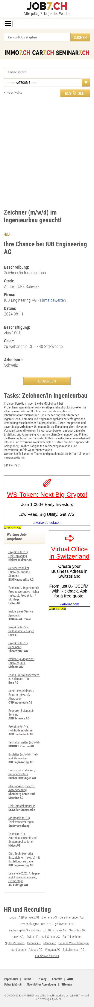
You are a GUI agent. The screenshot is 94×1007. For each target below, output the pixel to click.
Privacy (42, 979)
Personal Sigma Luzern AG (36, 924)
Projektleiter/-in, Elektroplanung (18, 554)
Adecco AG (35, 950)
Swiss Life (32, 937)
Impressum (11, 979)
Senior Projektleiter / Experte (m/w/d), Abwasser (21, 695)
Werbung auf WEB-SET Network (72, 995)
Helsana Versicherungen (73, 943)
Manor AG (49, 943)
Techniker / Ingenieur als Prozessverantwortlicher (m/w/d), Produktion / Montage (23, 593)
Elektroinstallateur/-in (21, 806)
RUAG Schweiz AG (55, 930)
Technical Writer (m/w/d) (24, 742)
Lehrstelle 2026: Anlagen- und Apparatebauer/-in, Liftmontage (24, 877)
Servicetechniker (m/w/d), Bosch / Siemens (19, 572)
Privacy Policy (13, 92)
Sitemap (66, 984)
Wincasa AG (52, 950)
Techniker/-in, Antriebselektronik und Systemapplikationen (22, 838)
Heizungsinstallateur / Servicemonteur (22, 772)
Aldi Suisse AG (51, 937)
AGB (70, 979)
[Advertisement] (47, 151)
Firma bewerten (53, 300)
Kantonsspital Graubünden (25, 930)
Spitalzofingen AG (73, 950)
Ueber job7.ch (12, 984)
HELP (7, 234)
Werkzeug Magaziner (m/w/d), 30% (21, 661)
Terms (27, 979)
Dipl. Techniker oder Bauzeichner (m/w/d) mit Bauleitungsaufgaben (24, 857)
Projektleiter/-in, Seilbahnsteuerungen (21, 629)
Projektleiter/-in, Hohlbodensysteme (20, 728)
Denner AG (34, 943)
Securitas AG (77, 930)
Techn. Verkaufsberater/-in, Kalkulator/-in (24, 677)
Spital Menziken (14, 943)
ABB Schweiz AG (29, 917)
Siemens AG (49, 917)
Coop (13, 917)
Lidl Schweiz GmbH (47, 956)
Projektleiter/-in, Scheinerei (18, 645)
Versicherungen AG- (72, 917)
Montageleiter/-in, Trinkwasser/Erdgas (21, 820)
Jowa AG (18, 937)
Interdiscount (18, 950)
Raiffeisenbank (72, 937)
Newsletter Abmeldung (41, 984)
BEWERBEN (47, 381)
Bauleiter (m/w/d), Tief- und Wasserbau (23, 756)
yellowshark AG (64, 924)
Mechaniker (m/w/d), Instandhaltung (21, 788)
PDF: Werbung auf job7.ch (47, 999)
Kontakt (57, 979)
